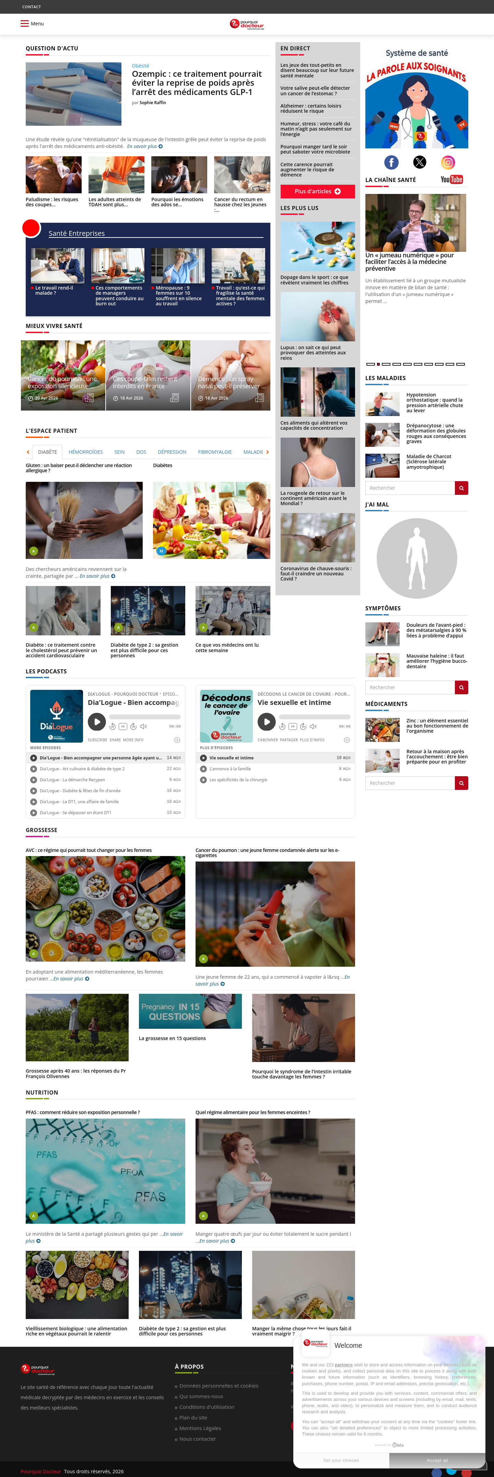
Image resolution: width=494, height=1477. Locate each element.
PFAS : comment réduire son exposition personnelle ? (83, 1100)
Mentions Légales (200, 1416)
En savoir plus (145, 146)
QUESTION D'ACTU (52, 48)
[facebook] (393, 162)
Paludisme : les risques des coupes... (52, 202)
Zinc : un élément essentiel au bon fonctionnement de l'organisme (437, 725)
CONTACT (31, 6)
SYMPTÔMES (383, 608)
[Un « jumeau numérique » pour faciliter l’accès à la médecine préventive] (416, 223)
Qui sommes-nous (201, 1384)
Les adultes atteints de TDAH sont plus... (115, 202)
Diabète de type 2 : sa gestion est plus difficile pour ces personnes (144, 638)
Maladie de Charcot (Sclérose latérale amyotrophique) (429, 461)
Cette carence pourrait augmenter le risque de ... (58, 371)
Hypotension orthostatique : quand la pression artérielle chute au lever (435, 402)
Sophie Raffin (153, 103)
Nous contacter (197, 1427)
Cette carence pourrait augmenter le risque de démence (307, 169)
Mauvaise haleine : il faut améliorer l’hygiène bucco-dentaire (437, 661)
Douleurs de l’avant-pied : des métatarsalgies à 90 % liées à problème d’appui (437, 630)
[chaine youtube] (454, 181)
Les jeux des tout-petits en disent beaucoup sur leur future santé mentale (317, 70)
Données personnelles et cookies (218, 1373)
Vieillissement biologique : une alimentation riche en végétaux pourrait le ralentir (76, 1319)
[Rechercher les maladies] (461, 488)
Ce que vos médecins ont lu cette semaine (227, 636)
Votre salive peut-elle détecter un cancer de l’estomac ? (315, 90)
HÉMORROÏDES (86, 440)
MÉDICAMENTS (386, 704)
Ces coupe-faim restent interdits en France (226, 371)
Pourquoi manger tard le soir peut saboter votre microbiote (315, 149)
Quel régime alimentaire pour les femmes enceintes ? (253, 1100)
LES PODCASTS (46, 659)
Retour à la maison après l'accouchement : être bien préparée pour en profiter (437, 756)
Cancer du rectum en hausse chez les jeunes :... (240, 204)
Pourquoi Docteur (41, 1459)
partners (344, 1364)
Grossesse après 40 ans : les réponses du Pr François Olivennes (76, 1061)
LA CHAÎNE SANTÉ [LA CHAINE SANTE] (390, 180)
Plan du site (193, 1405)
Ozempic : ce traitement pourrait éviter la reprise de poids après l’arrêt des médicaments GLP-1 (197, 82)
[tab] (48, 440)
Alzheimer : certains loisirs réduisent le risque (311, 108)
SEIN (120, 440)
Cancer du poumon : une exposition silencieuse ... (142, 371)
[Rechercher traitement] (461, 783)
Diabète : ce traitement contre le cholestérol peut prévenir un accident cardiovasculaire (61, 638)
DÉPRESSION (172, 440)
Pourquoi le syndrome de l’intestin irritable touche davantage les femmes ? (301, 1062)
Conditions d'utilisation (206, 1395)
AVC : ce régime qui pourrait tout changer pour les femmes (89, 838)
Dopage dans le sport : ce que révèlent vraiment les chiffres (315, 279)
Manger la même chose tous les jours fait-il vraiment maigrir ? (301, 1319)
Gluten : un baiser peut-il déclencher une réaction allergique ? (79, 456)
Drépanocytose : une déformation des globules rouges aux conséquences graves (436, 433)
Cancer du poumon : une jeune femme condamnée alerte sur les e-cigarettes (267, 840)
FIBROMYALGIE (215, 440)
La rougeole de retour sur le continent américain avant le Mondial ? (314, 498)
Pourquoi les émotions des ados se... (177, 202)
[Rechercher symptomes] (461, 687)
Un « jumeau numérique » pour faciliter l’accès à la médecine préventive (409, 262)
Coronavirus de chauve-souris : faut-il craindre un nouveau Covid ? (316, 573)
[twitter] (422, 162)
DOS (141, 440)
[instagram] (450, 162)
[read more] (93, 386)
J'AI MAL (377, 504)
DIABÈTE (47, 440)
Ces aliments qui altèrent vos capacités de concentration (314, 425)
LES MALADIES (385, 378)
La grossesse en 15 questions (172, 1026)
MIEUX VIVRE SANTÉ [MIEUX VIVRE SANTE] (54, 326)
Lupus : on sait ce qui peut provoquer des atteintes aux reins (313, 352)
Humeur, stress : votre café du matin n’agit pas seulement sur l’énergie (316, 128)
